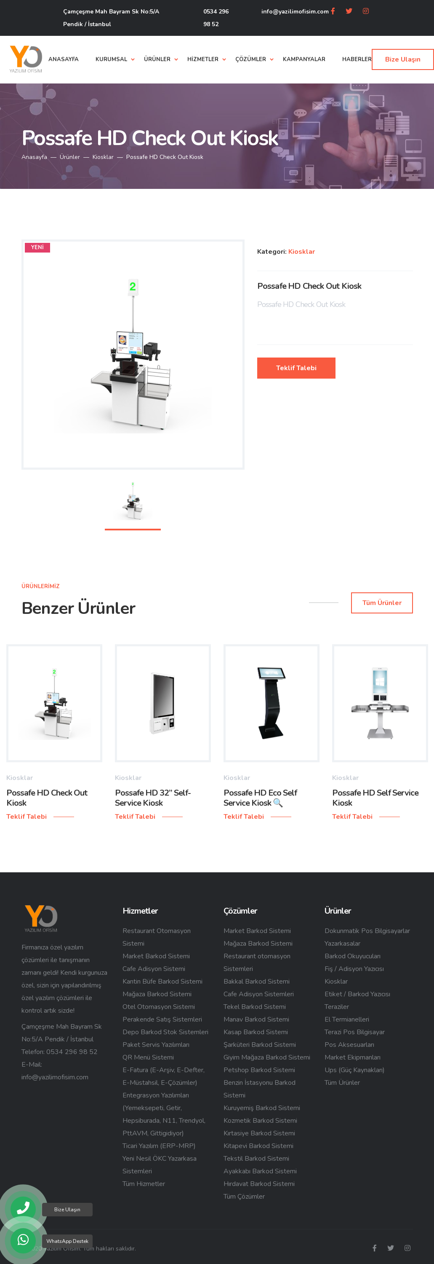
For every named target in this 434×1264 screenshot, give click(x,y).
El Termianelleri (347, 1019)
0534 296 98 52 (216, 18)
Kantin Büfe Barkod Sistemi (162, 981)
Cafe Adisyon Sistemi (153, 969)
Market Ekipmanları (353, 1057)
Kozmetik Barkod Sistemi (260, 1120)
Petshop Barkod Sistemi (259, 1070)
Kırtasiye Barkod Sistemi (259, 1133)
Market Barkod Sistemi (156, 956)
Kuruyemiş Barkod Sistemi (262, 1108)
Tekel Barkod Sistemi (255, 1006)
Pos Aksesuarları (349, 1044)
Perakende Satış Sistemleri (162, 1019)
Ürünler (70, 157)
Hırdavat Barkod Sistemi (259, 1184)
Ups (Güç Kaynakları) (355, 1070)
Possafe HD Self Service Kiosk (375, 798)
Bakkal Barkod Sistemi (257, 981)
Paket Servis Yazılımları (155, 1044)
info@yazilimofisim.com (295, 12)
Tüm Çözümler (244, 1196)
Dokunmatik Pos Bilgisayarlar (367, 931)
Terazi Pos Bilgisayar (355, 1032)
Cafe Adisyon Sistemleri (259, 994)
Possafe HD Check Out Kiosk (46, 798)
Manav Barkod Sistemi (256, 1019)
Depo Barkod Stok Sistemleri (165, 1032)
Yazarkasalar (342, 943)
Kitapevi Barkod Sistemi (258, 1146)
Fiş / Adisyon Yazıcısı (354, 969)
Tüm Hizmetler (143, 1184)
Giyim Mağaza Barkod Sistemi (267, 1057)
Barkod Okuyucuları (353, 956)
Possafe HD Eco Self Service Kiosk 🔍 (260, 798)
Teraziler (337, 1006)
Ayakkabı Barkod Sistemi (260, 1171)
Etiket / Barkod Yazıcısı (357, 994)
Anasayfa (34, 157)
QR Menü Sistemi (148, 1057)
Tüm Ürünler (342, 1082)
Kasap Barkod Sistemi (256, 1032)
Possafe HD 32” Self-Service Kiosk (153, 798)
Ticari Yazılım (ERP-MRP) (159, 1146)
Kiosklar (103, 157)
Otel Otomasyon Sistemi (158, 1006)
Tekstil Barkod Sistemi (256, 1158)
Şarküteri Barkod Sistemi (260, 1044)
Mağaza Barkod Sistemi (157, 994)
